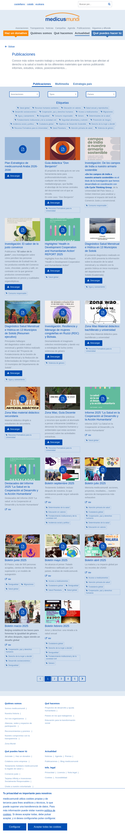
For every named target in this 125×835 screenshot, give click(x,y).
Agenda (71, 28)
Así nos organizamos (14, 718)
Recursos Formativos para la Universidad (30, 128)
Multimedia (62, 83)
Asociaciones (21, 28)
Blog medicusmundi (69, 761)
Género (81, 116)
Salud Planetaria (59, 128)
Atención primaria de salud (81, 128)
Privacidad (49, 772)
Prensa (68, 756)
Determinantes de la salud (99, 116)
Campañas (60, 28)
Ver (89, 435)
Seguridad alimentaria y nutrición (74, 120)
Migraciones (108, 112)
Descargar (15, 176)
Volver (11, 46)
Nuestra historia (12, 713)
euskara (39, 4)
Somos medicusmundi (15, 708)
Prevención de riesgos (102, 120)
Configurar (14, 827)
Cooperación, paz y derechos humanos (57, 112)
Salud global (24, 108)
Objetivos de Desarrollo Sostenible (72, 124)
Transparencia (37, 28)
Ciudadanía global (46, 124)
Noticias (49, 28)
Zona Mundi (10, 744)
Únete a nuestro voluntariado (18, 786)
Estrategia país (82, 83)
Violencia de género (105, 128)
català (30, 4)
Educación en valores (72, 108)
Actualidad (82, 33)
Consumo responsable (64, 116)
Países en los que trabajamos (58, 716)
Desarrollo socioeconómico (26, 112)
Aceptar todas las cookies (47, 827)
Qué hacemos (63, 33)
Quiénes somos (41, 33)
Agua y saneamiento (26, 116)
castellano (19, 4)
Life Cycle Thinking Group (98, 187)
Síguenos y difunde (101, 28)
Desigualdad (44, 116)
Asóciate (9, 756)
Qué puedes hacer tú (16, 751)
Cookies (48, 777)
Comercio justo (11, 774)
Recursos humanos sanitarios (46, 108)
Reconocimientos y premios (17, 731)
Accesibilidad (61, 777)
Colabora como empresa (16, 761)
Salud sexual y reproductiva (97, 108)
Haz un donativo (22, 756)
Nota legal (72, 772)
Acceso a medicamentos (88, 112)
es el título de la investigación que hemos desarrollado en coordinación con (102, 179)
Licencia (61, 772)
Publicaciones (83, 28)
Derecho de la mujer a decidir (103, 124)
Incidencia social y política (23, 124)
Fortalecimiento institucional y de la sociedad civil (36, 120)
